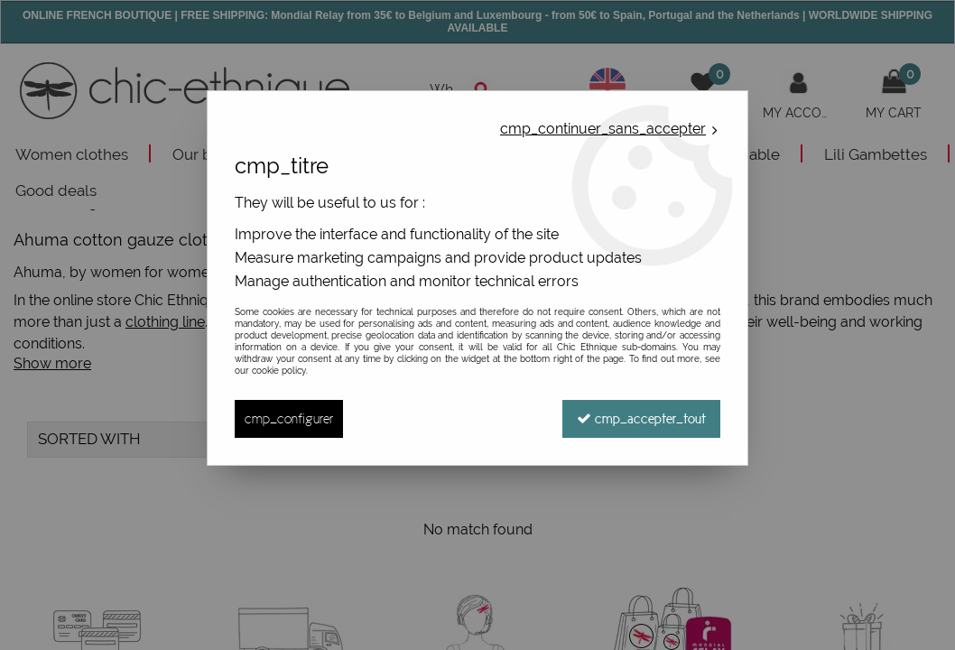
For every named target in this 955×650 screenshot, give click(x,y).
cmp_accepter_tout (641, 418)
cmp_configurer (289, 418)
